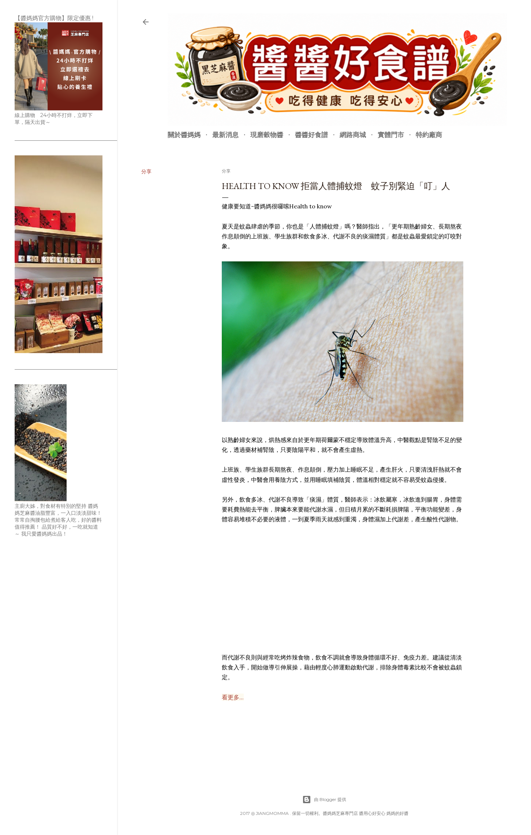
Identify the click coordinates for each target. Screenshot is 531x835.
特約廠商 (429, 134)
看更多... (233, 697)
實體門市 (391, 134)
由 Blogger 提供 (324, 799)
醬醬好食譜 (311, 134)
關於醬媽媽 (184, 134)
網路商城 (353, 134)
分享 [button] (146, 171)
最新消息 (225, 134)
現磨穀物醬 (266, 134)
